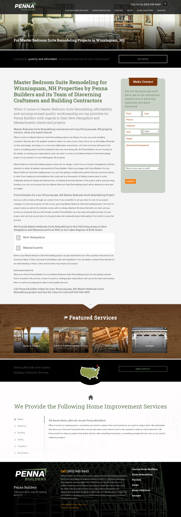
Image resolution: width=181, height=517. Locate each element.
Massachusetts (33, 247)
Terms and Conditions (70, 508)
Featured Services (93, 317)
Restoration (21, 453)
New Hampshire (34, 237)
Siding (18, 440)
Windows (20, 426)
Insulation (20, 446)
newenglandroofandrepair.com (74, 504)
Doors (18, 419)
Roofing (19, 433)
